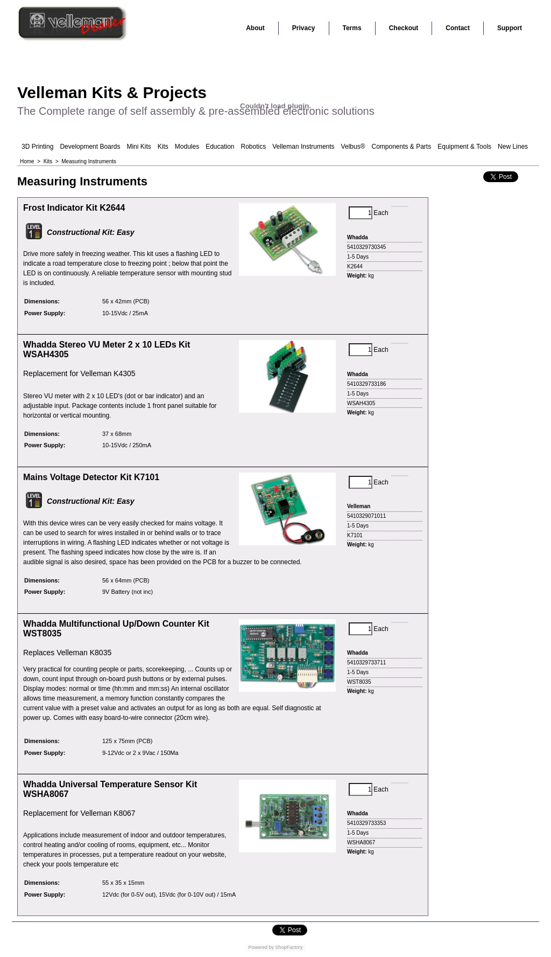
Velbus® (353, 146)
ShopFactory (288, 947)
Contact (458, 28)
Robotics (253, 146)
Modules (187, 146)
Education (220, 146)
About (255, 28)
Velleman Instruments (303, 146)
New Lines (513, 146)
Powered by (261, 947)
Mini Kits (138, 146)
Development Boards (90, 146)
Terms (352, 28)
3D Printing (37, 146)
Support (509, 28)
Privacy (303, 28)
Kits (163, 146)
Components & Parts (401, 146)
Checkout (404, 28)
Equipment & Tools (464, 146)
